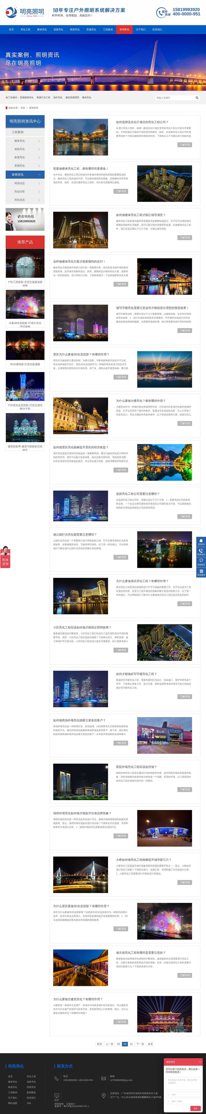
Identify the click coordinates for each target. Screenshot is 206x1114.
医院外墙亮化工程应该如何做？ (136, 766)
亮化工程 (25, 29)
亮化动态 (19, 199)
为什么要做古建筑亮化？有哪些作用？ (78, 999)
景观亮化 (91, 29)
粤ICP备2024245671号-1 (76, 1106)
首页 (11, 29)
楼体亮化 (42, 29)
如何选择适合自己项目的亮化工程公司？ (142, 122)
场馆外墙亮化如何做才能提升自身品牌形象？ (82, 813)
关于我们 (141, 29)
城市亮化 (57, 97)
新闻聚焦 (124, 29)
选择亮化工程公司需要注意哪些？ (138, 493)
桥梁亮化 (75, 29)
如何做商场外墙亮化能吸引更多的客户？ (79, 720)
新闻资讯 (33, 108)
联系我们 (157, 29)
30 (124, 1044)
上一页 (109, 1044)
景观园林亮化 (27, 97)
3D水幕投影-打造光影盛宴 (25, 364)
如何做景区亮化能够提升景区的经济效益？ (81, 447)
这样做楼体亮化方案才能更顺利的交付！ (79, 261)
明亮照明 (59, 1104)
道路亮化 (58, 29)
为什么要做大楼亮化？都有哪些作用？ (141, 400)
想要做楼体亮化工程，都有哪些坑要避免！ (81, 168)
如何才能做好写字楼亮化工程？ (136, 674)
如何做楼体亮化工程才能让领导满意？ (141, 215)
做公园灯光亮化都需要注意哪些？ (75, 534)
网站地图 (12, 1103)
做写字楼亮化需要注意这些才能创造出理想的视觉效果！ (152, 308)
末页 (150, 1044)
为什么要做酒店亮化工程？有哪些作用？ (142, 581)
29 (118, 1044)
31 (131, 1044)
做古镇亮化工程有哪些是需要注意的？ (141, 952)
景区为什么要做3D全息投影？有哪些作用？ (81, 354)
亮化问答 (19, 191)
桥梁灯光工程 (43, 97)
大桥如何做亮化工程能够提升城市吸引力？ (144, 859)
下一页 (140, 1044)
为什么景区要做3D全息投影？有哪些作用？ (81, 906)
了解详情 (185, 144)
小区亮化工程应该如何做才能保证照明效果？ (82, 627)
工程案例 (108, 29)
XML (29, 1103)
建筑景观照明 (72, 97)
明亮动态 (19, 183)
